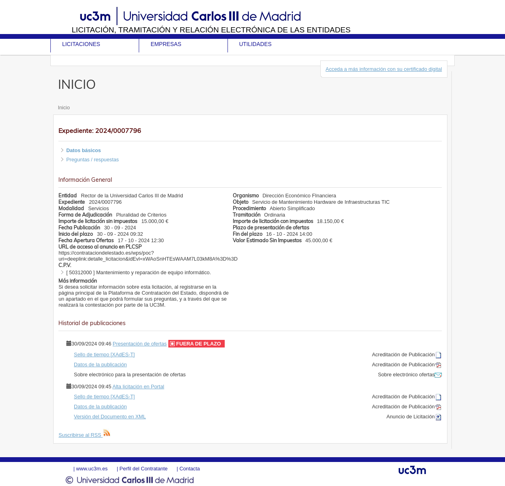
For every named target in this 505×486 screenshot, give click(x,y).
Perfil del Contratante (144, 469)
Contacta (190, 469)
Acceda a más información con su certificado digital (383, 69)
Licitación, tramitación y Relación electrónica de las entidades (211, 30)
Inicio (64, 107)
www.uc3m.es (92, 469)
